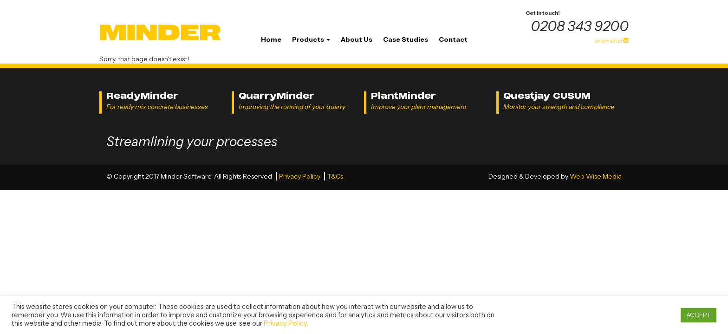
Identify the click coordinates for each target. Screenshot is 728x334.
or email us (612, 40)
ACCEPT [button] (698, 315)
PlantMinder (403, 96)
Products (311, 39)
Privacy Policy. (286, 323)
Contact (453, 39)
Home (271, 39)
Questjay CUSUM (547, 96)
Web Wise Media (596, 176)
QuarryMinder (276, 96)
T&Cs (335, 176)
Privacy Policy (300, 176)
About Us (356, 39)
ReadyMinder (142, 96)
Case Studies (405, 39)
